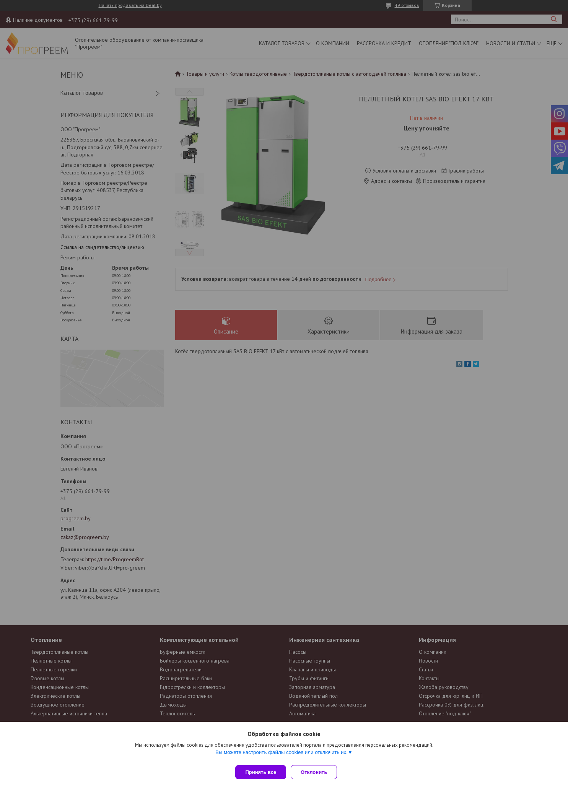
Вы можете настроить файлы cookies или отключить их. (281, 755)
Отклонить (317, 772)
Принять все (260, 772)
